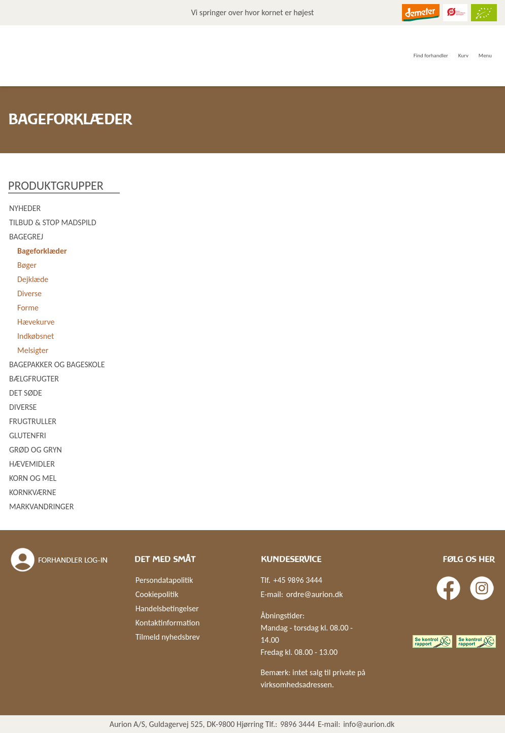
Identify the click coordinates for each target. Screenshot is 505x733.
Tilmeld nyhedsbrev (168, 637)
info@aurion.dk (368, 724)
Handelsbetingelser (167, 608)
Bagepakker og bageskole (57, 364)
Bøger (27, 265)
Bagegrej (26, 236)
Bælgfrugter (34, 378)
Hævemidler (32, 464)
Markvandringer (41, 506)
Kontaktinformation (168, 622)
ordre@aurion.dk (314, 594)
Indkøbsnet (35, 336)
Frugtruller (32, 421)
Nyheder (25, 208)
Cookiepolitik (157, 594)
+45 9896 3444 (297, 580)
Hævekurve (36, 322)
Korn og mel (32, 478)
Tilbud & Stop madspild (52, 222)
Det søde (25, 393)
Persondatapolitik (164, 580)
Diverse (29, 293)
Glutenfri (27, 435)
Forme (28, 307)
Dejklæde (32, 279)
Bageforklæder (42, 251)
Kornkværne (32, 492)
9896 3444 (297, 724)
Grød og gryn (35, 450)
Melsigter (32, 350)
